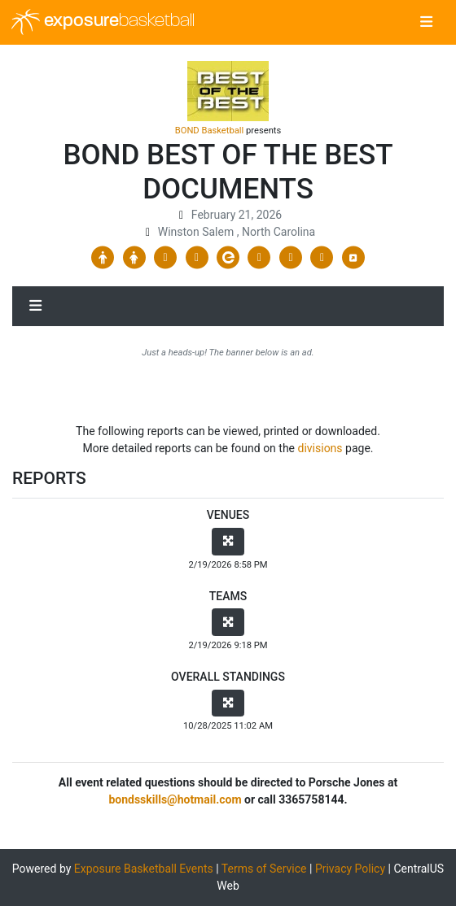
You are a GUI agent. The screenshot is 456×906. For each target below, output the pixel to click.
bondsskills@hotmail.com (174, 799)
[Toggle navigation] (426, 22)
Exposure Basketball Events (143, 868)
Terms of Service (264, 868)
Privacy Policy (350, 868)
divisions (320, 448)
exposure (103, 22)
